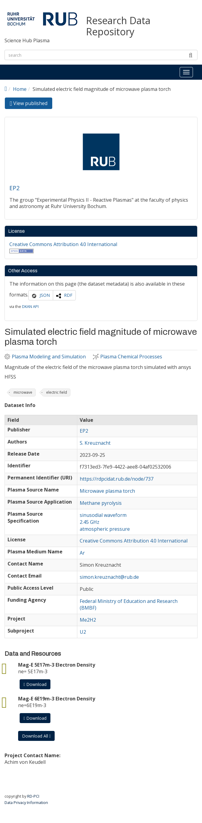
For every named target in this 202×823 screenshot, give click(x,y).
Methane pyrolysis (101, 503)
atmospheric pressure (105, 529)
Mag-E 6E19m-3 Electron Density (56, 698)
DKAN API (30, 306)
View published (31, 104)
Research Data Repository (118, 26)
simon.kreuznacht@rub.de (109, 577)
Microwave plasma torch (107, 491)
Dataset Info (20, 405)
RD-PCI (33, 796)
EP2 (14, 188)
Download (35, 684)
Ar (82, 552)
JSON (45, 295)
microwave (23, 392)
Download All (36, 736)
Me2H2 (88, 619)
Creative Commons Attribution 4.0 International (63, 244)
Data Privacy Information (26, 802)
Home (20, 89)
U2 (83, 632)
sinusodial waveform (103, 515)
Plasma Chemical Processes (131, 357)
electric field (56, 392)
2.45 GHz (89, 522)
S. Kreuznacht (95, 443)
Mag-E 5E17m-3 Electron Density (56, 664)
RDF (68, 295)
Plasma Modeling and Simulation (49, 357)
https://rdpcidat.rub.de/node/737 (116, 479)
